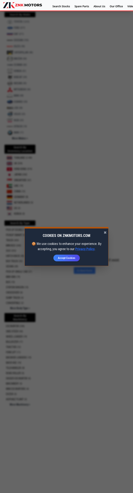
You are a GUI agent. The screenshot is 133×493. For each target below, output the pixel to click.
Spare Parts (82, 6)
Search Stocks (61, 6)
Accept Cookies (66, 257)
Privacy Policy (85, 249)
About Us (99, 6)
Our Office (116, 6)
